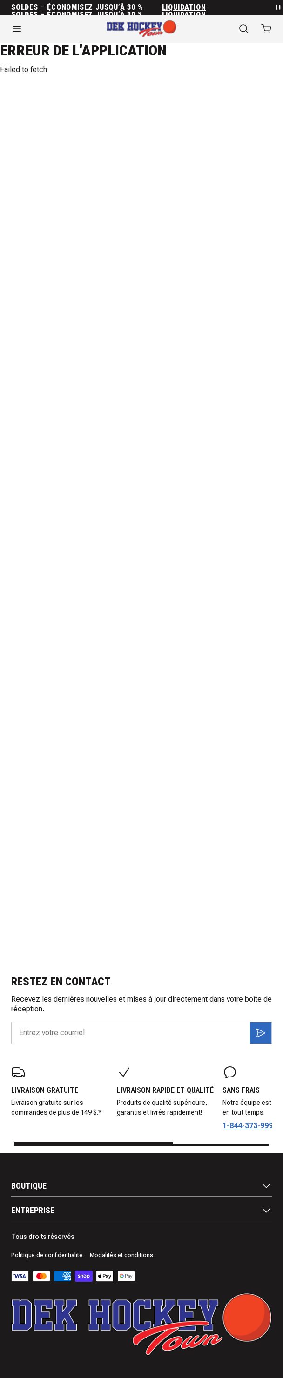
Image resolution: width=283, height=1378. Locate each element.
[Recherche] (243, 28)
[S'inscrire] (260, 1033)
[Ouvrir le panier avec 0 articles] (266, 28)
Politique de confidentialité (46, 1255)
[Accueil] (141, 28)
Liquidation (184, 7)
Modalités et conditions (121, 1255)
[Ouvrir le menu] (47, 28)
